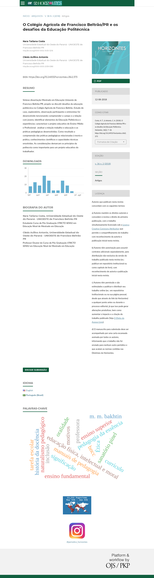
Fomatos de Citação (107, 142)
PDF (98, 81)
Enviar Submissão (36, 370)
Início (26, 16)
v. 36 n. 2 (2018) (52, 16)
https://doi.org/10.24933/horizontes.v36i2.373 (53, 77)
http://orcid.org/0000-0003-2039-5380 (38, 67)
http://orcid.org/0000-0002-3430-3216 (38, 51)
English (29, 390)
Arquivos (37, 16)
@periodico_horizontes (77, 542)
